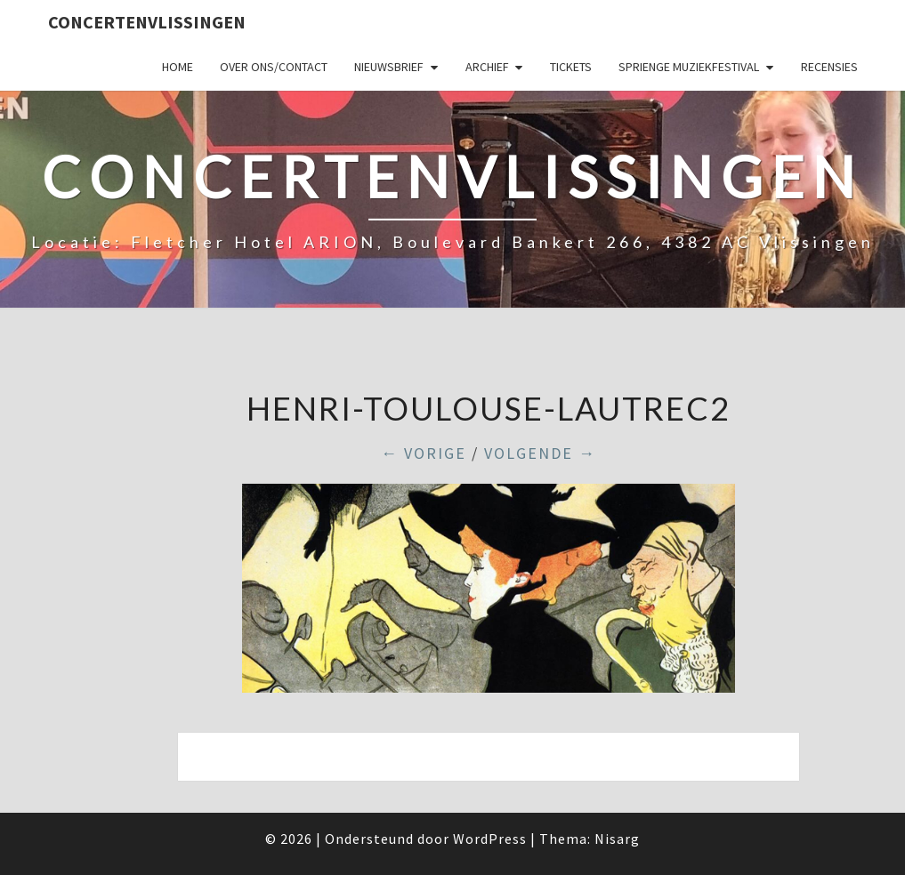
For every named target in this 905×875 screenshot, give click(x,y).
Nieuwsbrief (389, 67)
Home (177, 67)
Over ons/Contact (273, 67)
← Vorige (423, 453)
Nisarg (617, 838)
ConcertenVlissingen (147, 22)
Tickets (571, 67)
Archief (487, 67)
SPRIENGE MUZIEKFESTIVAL (688, 67)
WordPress (490, 838)
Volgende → (540, 453)
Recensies (829, 67)
